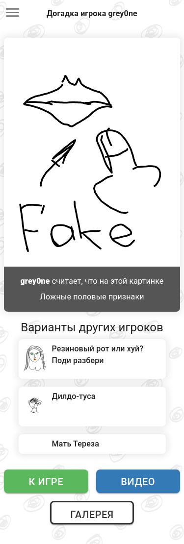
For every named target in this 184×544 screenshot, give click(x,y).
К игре (45, 482)
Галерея (91, 514)
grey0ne (35, 281)
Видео (138, 482)
